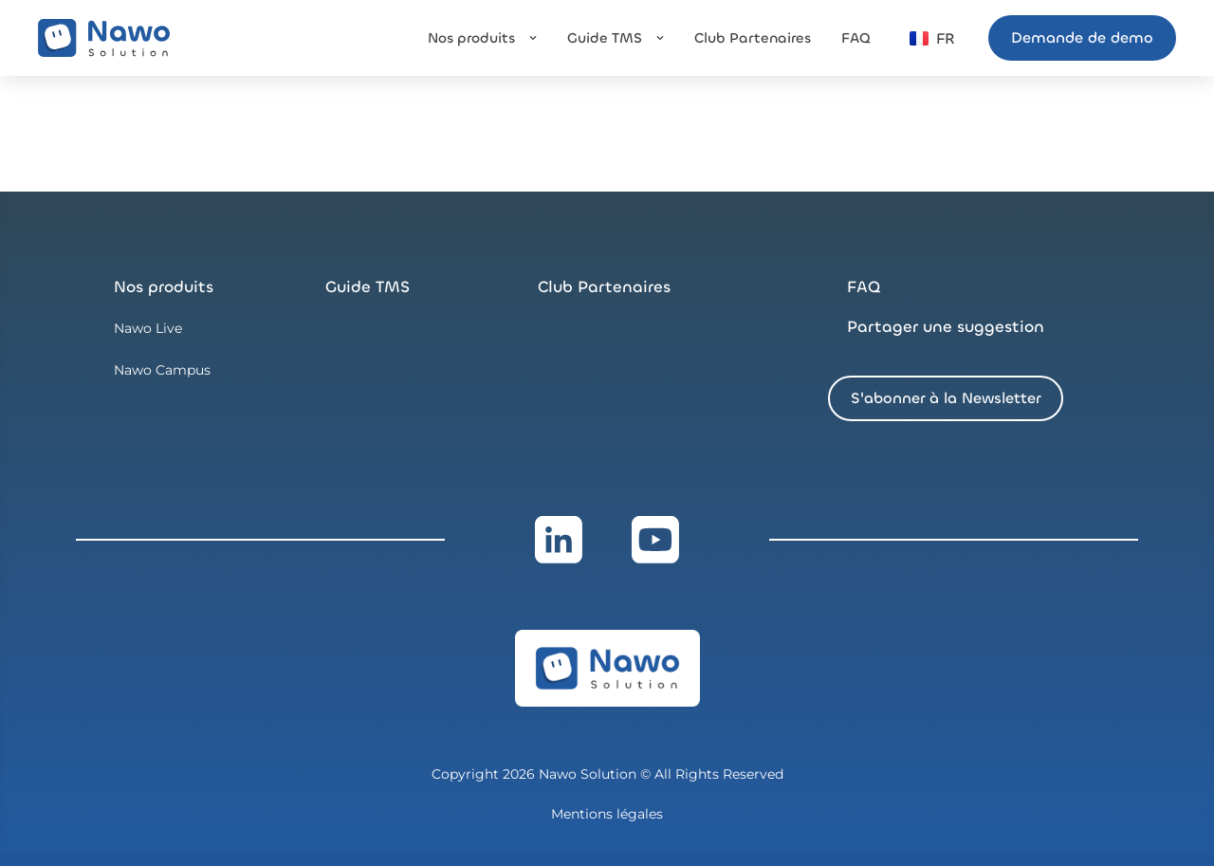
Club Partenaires (604, 287)
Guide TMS (367, 287)
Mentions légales (607, 813)
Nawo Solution (589, 774)
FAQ (863, 287)
